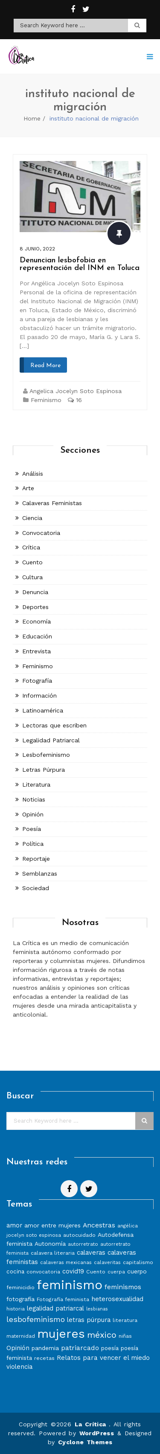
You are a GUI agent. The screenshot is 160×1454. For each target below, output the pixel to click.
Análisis (32, 473)
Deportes (35, 606)
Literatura (36, 784)
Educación (37, 636)
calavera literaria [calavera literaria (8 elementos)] (53, 1253)
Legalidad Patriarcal (51, 740)
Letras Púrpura (43, 769)
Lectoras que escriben (54, 725)
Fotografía (37, 680)
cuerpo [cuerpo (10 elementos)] (137, 1271)
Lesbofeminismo (46, 754)
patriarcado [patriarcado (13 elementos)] (80, 1348)
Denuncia (35, 592)
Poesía (31, 828)
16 (75, 400)
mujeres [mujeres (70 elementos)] (61, 1334)
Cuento (32, 562)
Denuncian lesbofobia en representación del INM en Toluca (80, 264)
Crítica (31, 547)
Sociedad (35, 888)
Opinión (33, 814)
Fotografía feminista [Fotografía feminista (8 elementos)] (63, 1299)
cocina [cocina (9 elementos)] (15, 1271)
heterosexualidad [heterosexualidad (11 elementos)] (117, 1299)
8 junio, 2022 (37, 249)
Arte (28, 488)
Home (32, 118)
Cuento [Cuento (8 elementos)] (95, 1271)
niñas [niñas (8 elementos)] (125, 1336)
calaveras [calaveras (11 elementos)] (91, 1252)
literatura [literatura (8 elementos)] (125, 1320)
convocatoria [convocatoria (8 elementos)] (43, 1271)
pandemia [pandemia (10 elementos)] (45, 1348)
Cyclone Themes (85, 1442)
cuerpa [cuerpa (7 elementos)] (116, 1272)
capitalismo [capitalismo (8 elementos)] (138, 1262)
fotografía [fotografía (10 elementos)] (20, 1299)
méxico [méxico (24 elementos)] (101, 1335)
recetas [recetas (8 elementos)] (44, 1358)
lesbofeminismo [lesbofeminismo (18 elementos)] (35, 1319)
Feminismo (46, 400)
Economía (36, 621)
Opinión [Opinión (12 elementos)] (17, 1348)
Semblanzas (39, 873)
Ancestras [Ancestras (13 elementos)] (99, 1225)
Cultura (32, 577)
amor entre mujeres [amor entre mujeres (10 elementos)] (52, 1225)
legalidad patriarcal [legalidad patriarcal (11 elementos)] (55, 1308)
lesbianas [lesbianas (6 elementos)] (97, 1309)
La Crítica (92, 1424)
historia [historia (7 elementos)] (15, 1309)
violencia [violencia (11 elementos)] (19, 1367)
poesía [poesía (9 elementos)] (110, 1348)
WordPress (96, 1433)
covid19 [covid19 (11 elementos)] (73, 1271)
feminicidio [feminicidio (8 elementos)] (20, 1287)
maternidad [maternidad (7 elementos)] (20, 1336)
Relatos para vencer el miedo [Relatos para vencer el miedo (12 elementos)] (103, 1358)
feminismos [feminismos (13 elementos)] (123, 1287)
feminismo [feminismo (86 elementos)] (69, 1285)
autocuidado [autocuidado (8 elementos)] (79, 1235)
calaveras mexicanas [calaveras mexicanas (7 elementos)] (66, 1262)
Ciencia (32, 517)
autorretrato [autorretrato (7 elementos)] (83, 1244)
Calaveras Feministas (52, 503)
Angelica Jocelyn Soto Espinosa (75, 391)
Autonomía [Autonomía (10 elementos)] (50, 1243)
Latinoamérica (42, 710)
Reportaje (36, 858)
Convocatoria (41, 532)
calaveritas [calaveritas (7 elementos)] (107, 1262)
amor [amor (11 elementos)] (14, 1225)
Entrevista (36, 651)
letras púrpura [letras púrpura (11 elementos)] (89, 1320)
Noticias (33, 799)
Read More (45, 365)
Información (39, 695)
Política (33, 843)
